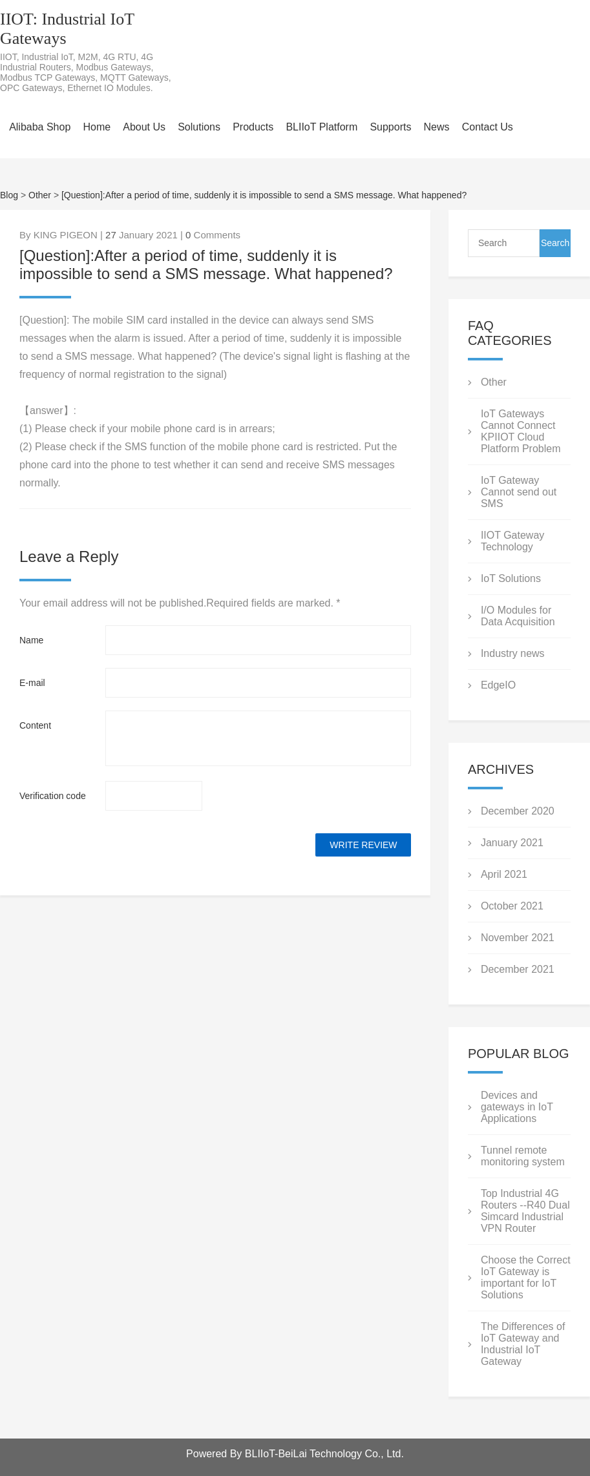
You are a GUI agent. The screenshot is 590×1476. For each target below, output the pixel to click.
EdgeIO (498, 685)
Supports (390, 126)
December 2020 (517, 811)
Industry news (513, 653)
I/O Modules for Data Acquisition (518, 616)
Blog (9, 195)
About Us (144, 126)
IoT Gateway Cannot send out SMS (518, 492)
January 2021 (512, 842)
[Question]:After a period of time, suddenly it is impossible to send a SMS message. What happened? (264, 195)
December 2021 (517, 969)
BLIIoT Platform (321, 126)
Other (39, 195)
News (437, 126)
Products (253, 126)
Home (97, 126)
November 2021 (517, 937)
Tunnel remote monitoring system (523, 1156)
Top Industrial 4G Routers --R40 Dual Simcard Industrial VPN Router (525, 1211)
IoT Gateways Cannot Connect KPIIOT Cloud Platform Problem (521, 431)
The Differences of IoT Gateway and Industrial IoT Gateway (523, 1344)
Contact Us (487, 126)
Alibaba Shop (39, 126)
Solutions (199, 126)
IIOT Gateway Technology (512, 541)
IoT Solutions (511, 578)
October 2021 (512, 905)
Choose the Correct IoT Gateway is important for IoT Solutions (526, 1277)
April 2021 (504, 874)
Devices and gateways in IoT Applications (517, 1107)
